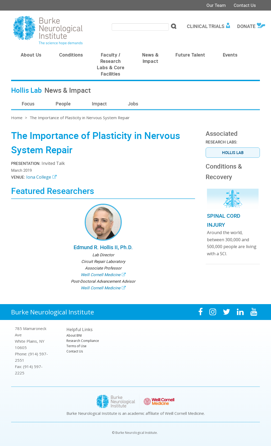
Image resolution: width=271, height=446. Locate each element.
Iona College (38, 177)
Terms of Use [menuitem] (76, 346)
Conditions (71, 55)
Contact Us (245, 5)
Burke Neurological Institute (52, 312)
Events (230, 55)
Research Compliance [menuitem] (82, 340)
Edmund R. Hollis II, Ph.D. (103, 247)
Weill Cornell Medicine (100, 274)
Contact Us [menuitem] (74, 351)
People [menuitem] (63, 103)
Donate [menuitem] (246, 26)
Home (16, 117)
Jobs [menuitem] (133, 103)
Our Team (216, 5)
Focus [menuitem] (28, 103)
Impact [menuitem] (99, 103)
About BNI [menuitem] (74, 335)
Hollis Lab (232, 152)
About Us (31, 55)
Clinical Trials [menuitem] (205, 26)
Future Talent (190, 55)
